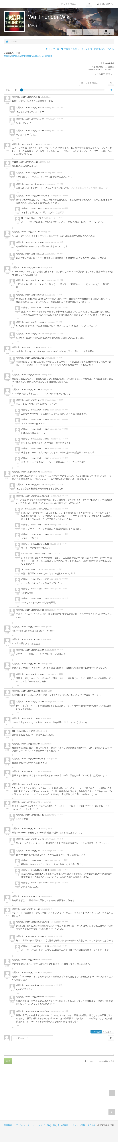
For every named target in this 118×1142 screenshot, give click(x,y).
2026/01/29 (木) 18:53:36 (40, 860)
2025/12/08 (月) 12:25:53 (31, 691)
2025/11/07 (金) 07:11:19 (29, 162)
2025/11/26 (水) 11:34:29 (40, 534)
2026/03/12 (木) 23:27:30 (31, 972)
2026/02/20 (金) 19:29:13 (35, 936)
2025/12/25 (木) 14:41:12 (31, 784)
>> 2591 (60, 172)
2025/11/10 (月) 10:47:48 (40, 308)
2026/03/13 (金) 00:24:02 (35, 985)
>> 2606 (59, 358)
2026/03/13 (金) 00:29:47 (35, 997)
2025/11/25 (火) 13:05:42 (31, 472)
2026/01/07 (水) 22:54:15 (35, 815)
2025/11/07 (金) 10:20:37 (40, 208)
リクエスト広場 (77, 1125)
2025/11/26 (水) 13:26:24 (40, 448)
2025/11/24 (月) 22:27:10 (40, 410)
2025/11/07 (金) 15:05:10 (35, 242)
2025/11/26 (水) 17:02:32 (40, 598)
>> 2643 (60, 815)
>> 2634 (60, 701)
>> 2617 (65, 508)
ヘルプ (41, 1125)
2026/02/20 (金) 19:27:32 (35, 922)
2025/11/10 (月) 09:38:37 (31, 267)
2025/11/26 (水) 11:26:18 (40, 525)
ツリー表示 (96, 1032)
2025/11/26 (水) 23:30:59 (35, 610)
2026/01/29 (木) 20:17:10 (40, 883)
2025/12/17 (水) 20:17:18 (26, 731)
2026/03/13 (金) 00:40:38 (35, 1011)
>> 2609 (60, 400)
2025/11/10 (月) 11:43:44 (35, 322)
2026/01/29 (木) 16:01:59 (35, 839)
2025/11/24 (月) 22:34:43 (40, 429)
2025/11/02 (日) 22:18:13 (35, 131)
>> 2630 (60, 650)
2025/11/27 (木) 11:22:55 (31, 627)
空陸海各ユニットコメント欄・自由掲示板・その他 (87, 49)
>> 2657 (59, 985)
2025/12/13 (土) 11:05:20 (31, 718)
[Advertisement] (31, 1094)
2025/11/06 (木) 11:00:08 (31, 144)
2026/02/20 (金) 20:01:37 (40, 946)
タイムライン (107, 1032)
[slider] (21, 89)
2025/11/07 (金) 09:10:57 (35, 173)
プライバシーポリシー (25, 1125)
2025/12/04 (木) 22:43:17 (35, 674)
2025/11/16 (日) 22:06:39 (31, 347)
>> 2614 (60, 484)
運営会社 (91, 1125)
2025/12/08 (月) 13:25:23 (40, 458)
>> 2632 (60, 674)
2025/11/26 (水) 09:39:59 (35, 496)
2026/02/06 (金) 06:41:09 (31, 896)
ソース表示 (98, 74)
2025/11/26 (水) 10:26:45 (34, 509)
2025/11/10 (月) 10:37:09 (35, 295)
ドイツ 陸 (52, 49)
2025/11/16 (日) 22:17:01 (35, 358)
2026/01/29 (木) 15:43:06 (31, 828)
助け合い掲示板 (60, 1125)
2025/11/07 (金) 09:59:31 (35, 196)
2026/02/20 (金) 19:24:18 (31, 909)
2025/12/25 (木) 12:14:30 (31, 771)
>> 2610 (65, 409)
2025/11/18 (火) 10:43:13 (31, 389)
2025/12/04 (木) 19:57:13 (31, 664)
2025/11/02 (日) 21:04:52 (35, 119)
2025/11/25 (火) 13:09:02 (40, 439)
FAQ (49, 1125)
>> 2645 (60, 839)
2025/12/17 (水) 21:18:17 (31, 744)
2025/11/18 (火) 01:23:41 (31, 375)
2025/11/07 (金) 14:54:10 (31, 232)
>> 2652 (65, 922)
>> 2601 (65, 307)
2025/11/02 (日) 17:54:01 (31, 97)
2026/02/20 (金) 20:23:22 (31, 960)
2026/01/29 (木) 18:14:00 (35, 851)
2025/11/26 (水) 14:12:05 (40, 579)
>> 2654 (65, 946)
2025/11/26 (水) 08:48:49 (35, 485)
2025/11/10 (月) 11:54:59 (35, 334)
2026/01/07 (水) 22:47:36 (31, 802)
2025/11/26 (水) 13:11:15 (34, 569)
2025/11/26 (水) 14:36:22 (40, 589)
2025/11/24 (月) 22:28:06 (40, 419)
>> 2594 (65, 208)
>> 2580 (60, 107)
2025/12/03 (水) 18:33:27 (35, 650)
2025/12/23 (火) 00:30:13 (31, 759)
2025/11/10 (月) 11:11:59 (35, 254)
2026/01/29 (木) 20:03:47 (40, 870)
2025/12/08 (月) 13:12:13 (35, 702)
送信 (8, 1061)
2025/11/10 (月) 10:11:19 (35, 280)
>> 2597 (60, 242)
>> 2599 (60, 280)
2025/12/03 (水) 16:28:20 (31, 639)
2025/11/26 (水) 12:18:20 (44, 554)
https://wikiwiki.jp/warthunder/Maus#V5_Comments (28, 56)
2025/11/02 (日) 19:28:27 (35, 108)
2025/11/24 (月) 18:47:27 (35, 400)
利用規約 (8, 1125)
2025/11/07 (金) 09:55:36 (35, 184)
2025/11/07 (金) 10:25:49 (34, 218)
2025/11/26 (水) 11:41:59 (40, 544)
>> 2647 (64, 860)
